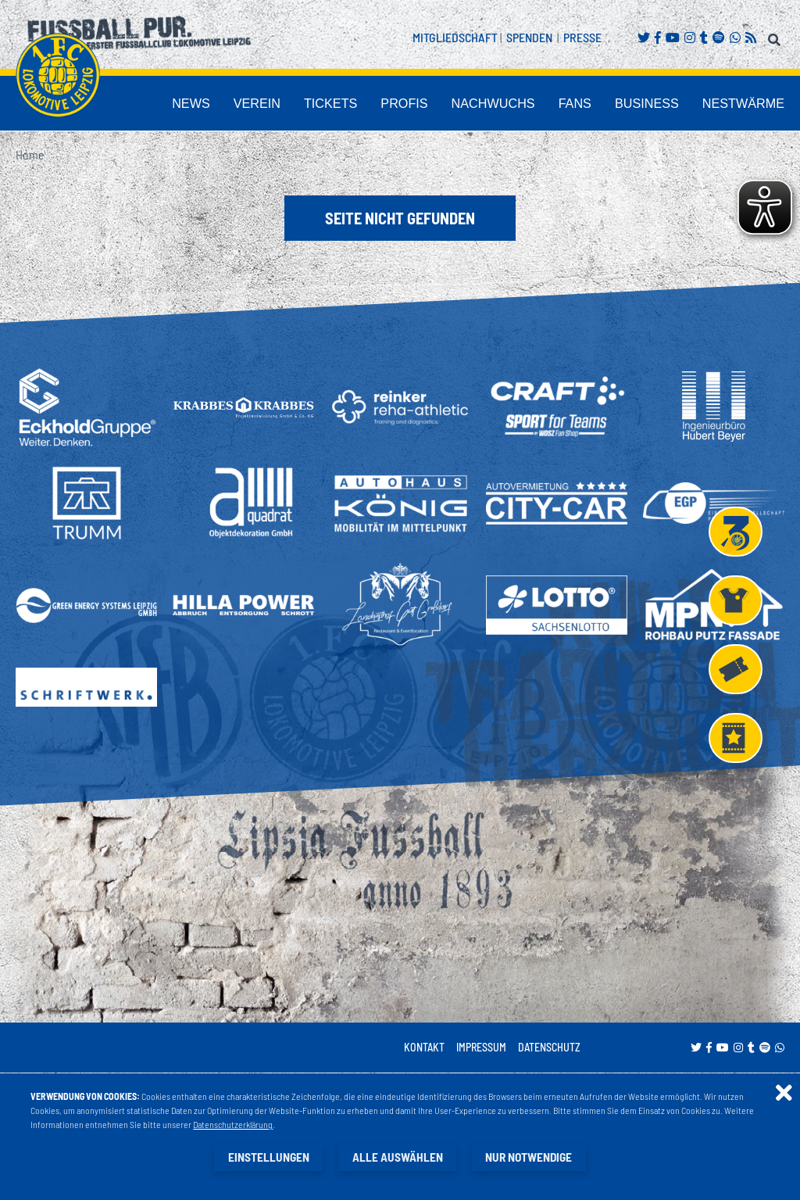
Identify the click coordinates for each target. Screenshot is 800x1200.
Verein (348, 104)
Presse (582, 37)
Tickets (409, 104)
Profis (472, 104)
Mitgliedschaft (455, 37)
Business (673, 104)
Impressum (481, 1048)
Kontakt (424, 1048)
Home (30, 155)
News (291, 104)
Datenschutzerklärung (233, 1124)
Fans (613, 104)
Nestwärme (753, 104)
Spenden (529, 37)
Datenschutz (549, 1048)
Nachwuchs (545, 104)
